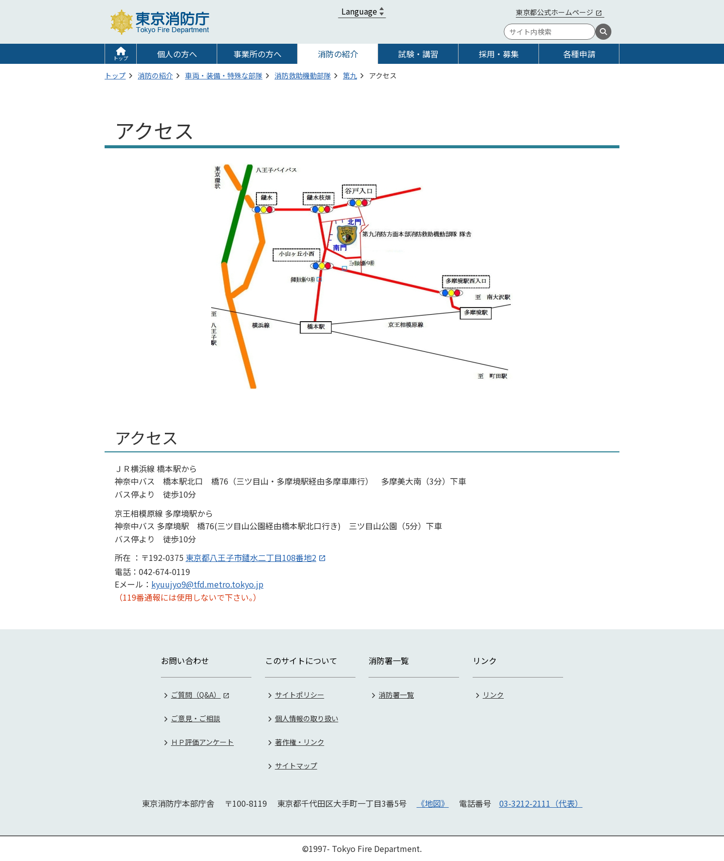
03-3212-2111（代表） (541, 803)
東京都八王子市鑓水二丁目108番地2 (251, 557)
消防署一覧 (396, 695)
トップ (120, 58)
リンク (493, 695)
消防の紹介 (338, 54)
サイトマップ (296, 765)
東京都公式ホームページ (554, 12)
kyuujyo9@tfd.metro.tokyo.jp (207, 584)
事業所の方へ (257, 54)
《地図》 (433, 803)
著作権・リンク (299, 742)
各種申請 (579, 54)
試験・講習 (418, 54)
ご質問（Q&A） (196, 695)
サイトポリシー (299, 695)
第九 (350, 75)
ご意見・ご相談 (195, 718)
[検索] (603, 32)
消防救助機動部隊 (303, 75)
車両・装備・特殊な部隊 (223, 75)
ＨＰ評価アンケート (202, 742)
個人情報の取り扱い (306, 718)
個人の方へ (177, 54)
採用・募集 (499, 54)
